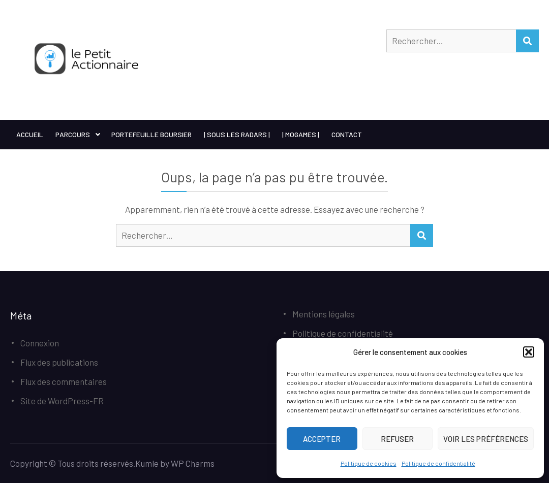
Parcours (72, 134)
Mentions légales (323, 314)
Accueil (29, 134)
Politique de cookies (368, 463)
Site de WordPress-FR (62, 401)
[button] (529, 352)
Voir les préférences (485, 438)
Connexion (39, 343)
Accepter (322, 438)
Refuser (397, 438)
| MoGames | (300, 134)
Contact (346, 134)
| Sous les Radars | (237, 134)
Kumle (147, 463)
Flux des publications (59, 362)
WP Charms (193, 463)
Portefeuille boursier (151, 134)
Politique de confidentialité (438, 463)
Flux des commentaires (63, 381)
